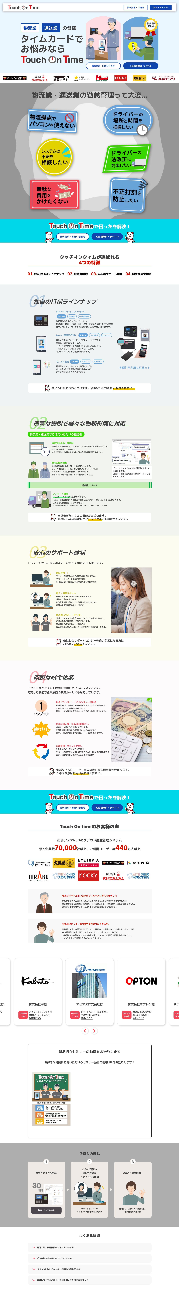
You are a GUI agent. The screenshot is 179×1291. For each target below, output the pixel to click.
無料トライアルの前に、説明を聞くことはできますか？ (62, 1230)
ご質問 (78, 593)
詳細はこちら (35, 967)
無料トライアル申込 (46, 1160)
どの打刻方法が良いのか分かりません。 (55, 1208)
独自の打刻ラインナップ (46, 224)
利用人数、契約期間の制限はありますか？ (56, 1197)
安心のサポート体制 (106, 224)
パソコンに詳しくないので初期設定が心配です (58, 1219)
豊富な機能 (77, 224)
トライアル (95, 468)
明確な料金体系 (138, 224)
